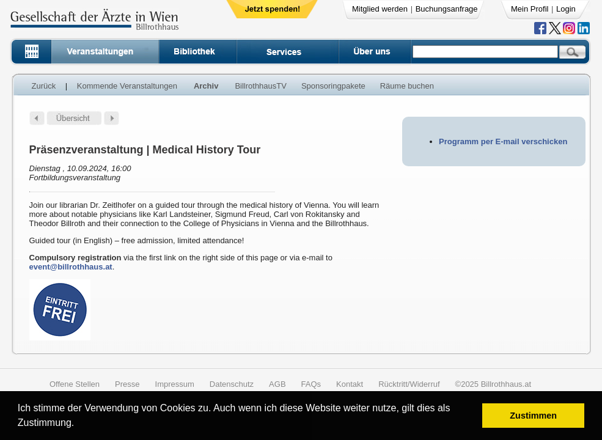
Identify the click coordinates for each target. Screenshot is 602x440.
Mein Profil (529, 8)
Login (566, 8)
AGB (277, 384)
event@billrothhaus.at (70, 266)
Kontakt (349, 384)
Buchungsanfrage (447, 8)
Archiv (206, 85)
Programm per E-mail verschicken (503, 141)
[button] (78, 424)
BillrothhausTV (261, 85)
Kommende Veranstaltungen (127, 85)
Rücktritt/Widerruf (408, 384)
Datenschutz (232, 384)
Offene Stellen (75, 384)
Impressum (174, 384)
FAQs (311, 384)
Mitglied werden (380, 8)
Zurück (44, 85)
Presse (127, 384)
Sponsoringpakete (333, 85)
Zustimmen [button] (533, 415)
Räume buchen (407, 85)
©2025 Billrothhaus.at (493, 384)
